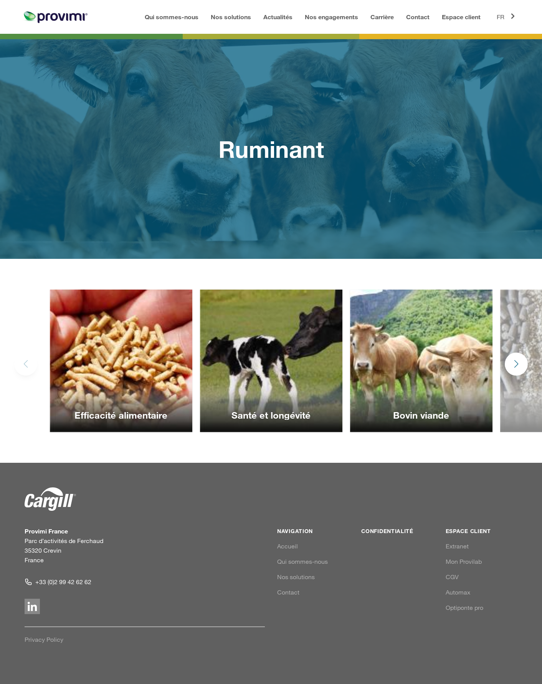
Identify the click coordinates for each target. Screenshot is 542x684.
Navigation (295, 531)
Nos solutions (231, 16)
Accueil (287, 546)
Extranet (457, 546)
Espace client (461, 16)
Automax (458, 592)
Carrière (382, 16)
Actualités (277, 16)
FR (507, 16)
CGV (452, 577)
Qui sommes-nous (171, 16)
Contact (418, 16)
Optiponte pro (464, 607)
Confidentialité (387, 531)
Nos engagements (331, 16)
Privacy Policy (44, 639)
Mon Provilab (464, 561)
